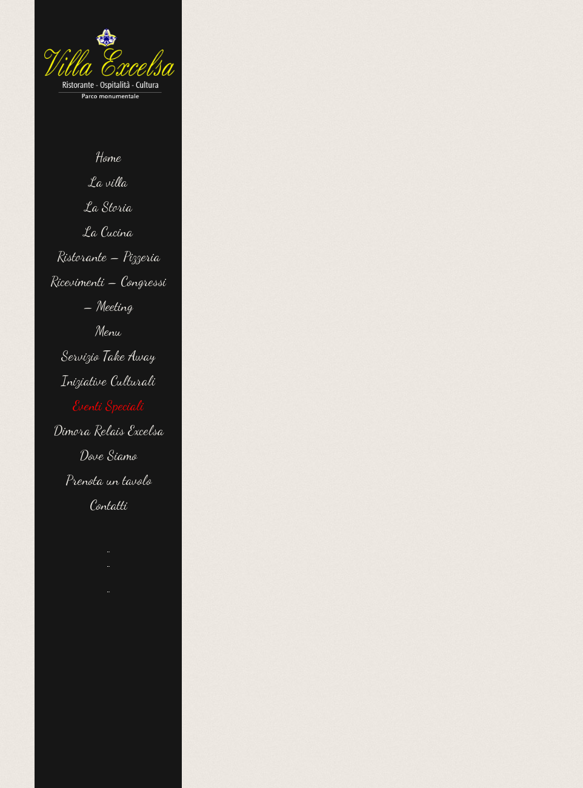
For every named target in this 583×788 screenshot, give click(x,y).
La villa (108, 182)
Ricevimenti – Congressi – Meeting (108, 293)
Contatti (108, 505)
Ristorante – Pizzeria (108, 256)
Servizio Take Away (108, 356)
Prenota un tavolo (108, 480)
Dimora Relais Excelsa (108, 430)
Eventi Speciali (108, 405)
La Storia (108, 207)
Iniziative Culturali (108, 381)
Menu (108, 331)
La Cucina (108, 231)
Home (108, 157)
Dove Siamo (108, 455)
